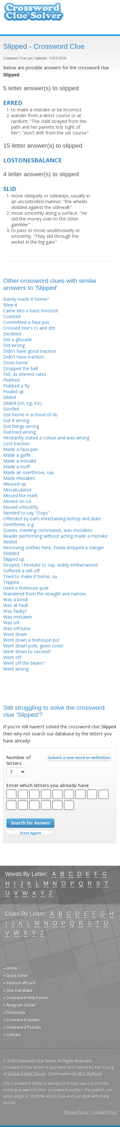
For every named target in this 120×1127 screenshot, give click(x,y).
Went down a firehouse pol (31, 640)
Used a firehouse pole (26, 588)
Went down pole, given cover (33, 646)
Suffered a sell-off (21, 571)
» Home (10, 968)
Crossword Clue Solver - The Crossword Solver (33, 15)
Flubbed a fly (16, 386)
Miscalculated (17, 490)
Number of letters (18, 760)
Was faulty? (15, 611)
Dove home (15, 363)
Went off (12, 657)
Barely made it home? (26, 299)
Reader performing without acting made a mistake (55, 536)
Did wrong (14, 345)
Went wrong (15, 669)
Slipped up (13, 559)
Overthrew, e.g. (19, 524)
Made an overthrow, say (28, 472)
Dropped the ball (20, 368)
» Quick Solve (15, 975)
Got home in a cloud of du (30, 415)
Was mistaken (17, 617)
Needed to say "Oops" (26, 513)
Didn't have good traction (29, 351)
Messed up (14, 484)
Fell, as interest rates (24, 374)
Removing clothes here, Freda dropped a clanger (53, 547)
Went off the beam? (23, 663)
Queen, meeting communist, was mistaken (47, 530)
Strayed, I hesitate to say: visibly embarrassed (50, 565)
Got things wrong (21, 426)
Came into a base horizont (30, 311)
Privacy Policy (76, 1112)
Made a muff (16, 467)
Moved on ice (17, 501)
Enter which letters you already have (47, 785)
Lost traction (16, 443)
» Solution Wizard (19, 983)
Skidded (11, 553)
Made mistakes (19, 478)
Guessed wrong (19, 432)
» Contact (12, 1034)
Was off (11, 623)
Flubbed (11, 380)
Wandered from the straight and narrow (44, 594)
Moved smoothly (20, 507)
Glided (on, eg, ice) (22, 403)
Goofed (11, 409)
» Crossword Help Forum (25, 998)
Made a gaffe (17, 455)
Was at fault (15, 605)
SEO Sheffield (90, 1074)
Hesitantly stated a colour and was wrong (46, 438)
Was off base (16, 628)
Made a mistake (19, 461)
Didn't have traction (23, 357)
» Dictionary (14, 1012)
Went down (15, 634)
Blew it (10, 305)
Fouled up (13, 391)
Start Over (30, 833)
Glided (9, 397)
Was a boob (15, 599)
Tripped (11, 582)
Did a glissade (17, 339)
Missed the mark (20, 495)
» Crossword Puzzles (22, 1027)
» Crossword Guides (21, 1020)
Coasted (11, 316)
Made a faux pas (20, 449)
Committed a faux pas (26, 322)
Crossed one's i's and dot (29, 328)
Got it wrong (16, 420)
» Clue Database (18, 990)
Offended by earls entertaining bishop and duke (52, 519)
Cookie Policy (104, 1112)
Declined (12, 334)
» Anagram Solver (19, 1005)
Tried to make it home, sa (30, 576)
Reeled (10, 542)
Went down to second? (27, 651)
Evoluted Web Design (27, 1074)
